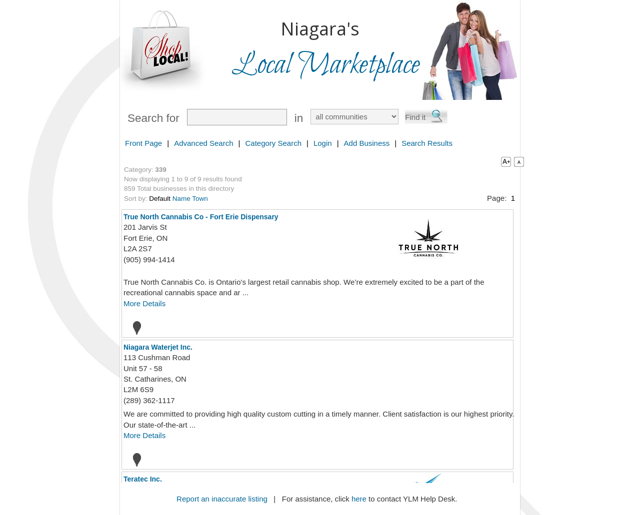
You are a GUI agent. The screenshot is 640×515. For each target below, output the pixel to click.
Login (323, 143)
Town (200, 198)
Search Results (427, 143)
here (359, 499)
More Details (145, 303)
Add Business (367, 143)
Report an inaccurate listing (222, 499)
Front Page (143, 143)
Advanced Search (203, 143)
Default (159, 198)
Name (181, 198)
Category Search (273, 143)
